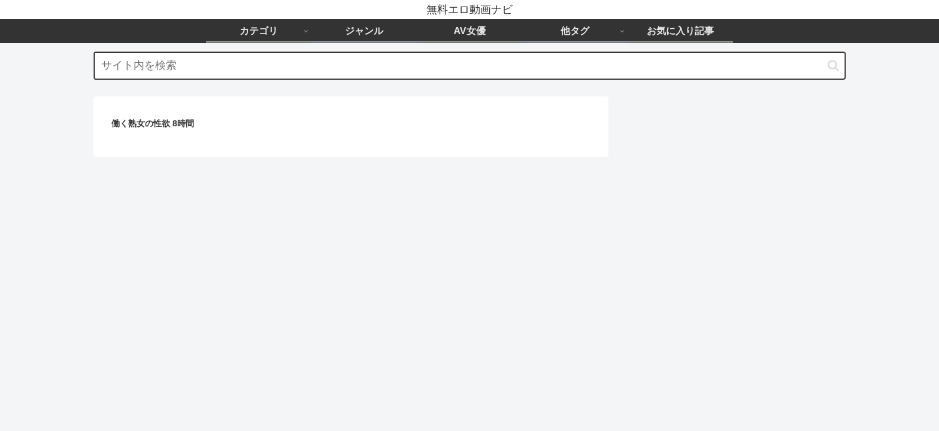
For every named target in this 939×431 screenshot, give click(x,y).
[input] (469, 65)
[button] (833, 65)
